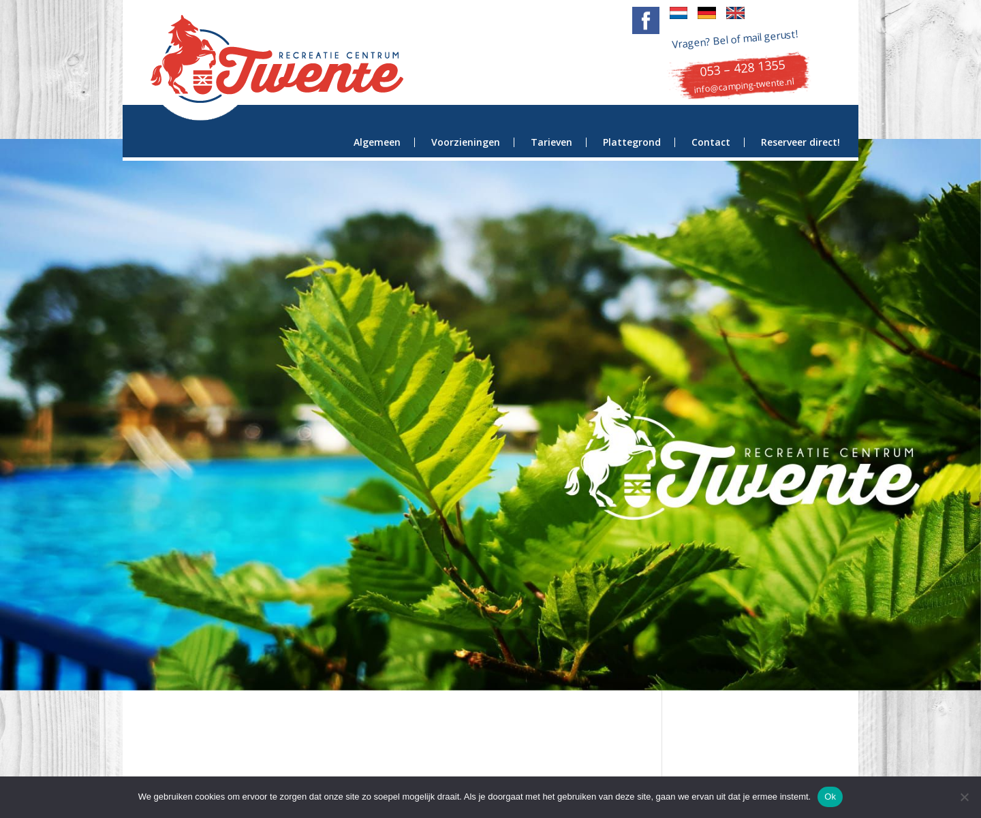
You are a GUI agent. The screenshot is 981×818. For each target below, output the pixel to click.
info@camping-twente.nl (744, 85)
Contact (710, 142)
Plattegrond (632, 142)
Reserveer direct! (800, 142)
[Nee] (964, 797)
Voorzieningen (465, 142)
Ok (830, 796)
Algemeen (377, 142)
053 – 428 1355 (742, 68)
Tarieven (551, 142)
